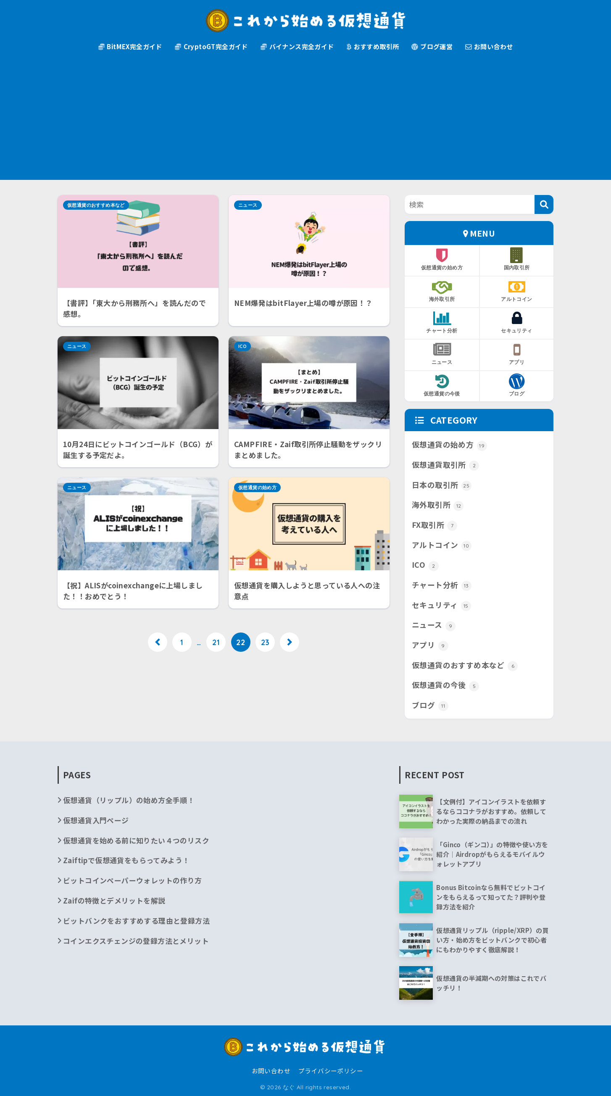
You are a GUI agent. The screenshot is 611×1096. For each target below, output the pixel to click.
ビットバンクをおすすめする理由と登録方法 (136, 920)
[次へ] (289, 642)
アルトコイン (516, 290)
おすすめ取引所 (373, 46)
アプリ (516, 353)
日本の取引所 (441, 485)
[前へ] (157, 642)
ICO (242, 346)
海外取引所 (442, 290)
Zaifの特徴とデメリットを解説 (114, 900)
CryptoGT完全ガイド (211, 46)
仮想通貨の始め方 (257, 487)
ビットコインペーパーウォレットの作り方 (132, 880)
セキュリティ (516, 322)
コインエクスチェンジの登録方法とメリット (136, 940)
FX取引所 (434, 525)
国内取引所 (516, 259)
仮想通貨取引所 (445, 465)
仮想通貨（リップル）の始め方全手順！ (129, 800)
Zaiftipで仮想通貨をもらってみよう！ (126, 860)
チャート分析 (442, 322)
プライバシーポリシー (330, 1070)
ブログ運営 (432, 46)
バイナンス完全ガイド (297, 46)
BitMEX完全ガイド (130, 46)
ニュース (248, 205)
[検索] (544, 204)
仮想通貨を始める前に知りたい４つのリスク (136, 840)
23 (265, 642)
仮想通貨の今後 (442, 385)
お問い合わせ (489, 46)
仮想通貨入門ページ (96, 820)
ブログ (516, 385)
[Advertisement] (305, 121)
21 (216, 642)
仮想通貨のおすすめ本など (96, 205)
